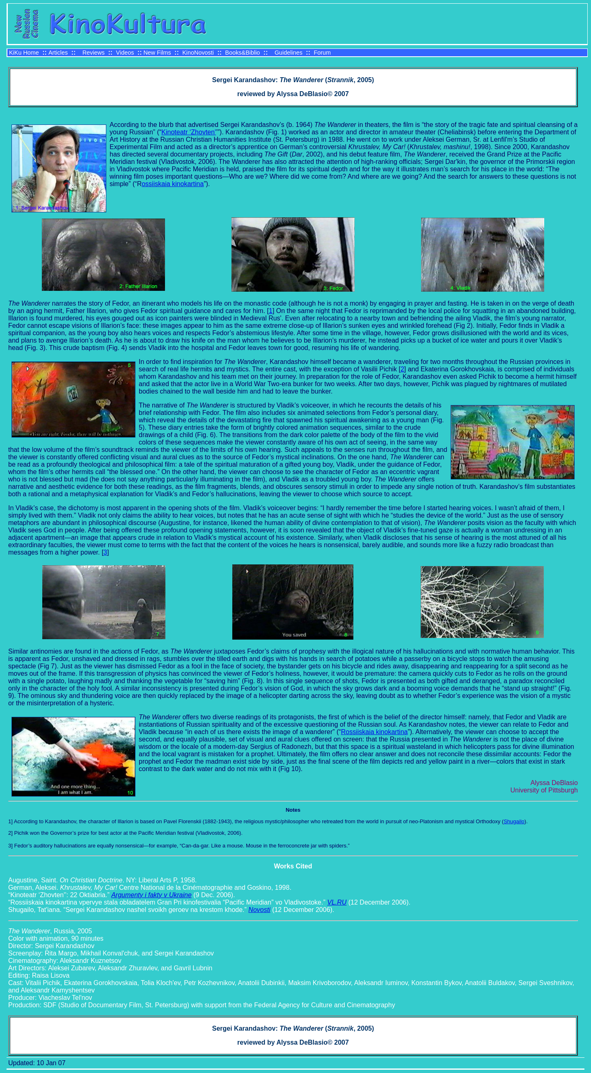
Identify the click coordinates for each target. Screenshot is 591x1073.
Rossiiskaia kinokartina (374, 731)
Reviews (93, 52)
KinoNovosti (198, 52)
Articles (58, 52)
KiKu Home (24, 52)
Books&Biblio (242, 52)
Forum (322, 52)
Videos (125, 52)
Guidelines (288, 52)
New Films (157, 52)
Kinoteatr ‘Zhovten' (188, 132)
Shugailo (514, 821)
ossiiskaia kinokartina (173, 183)
